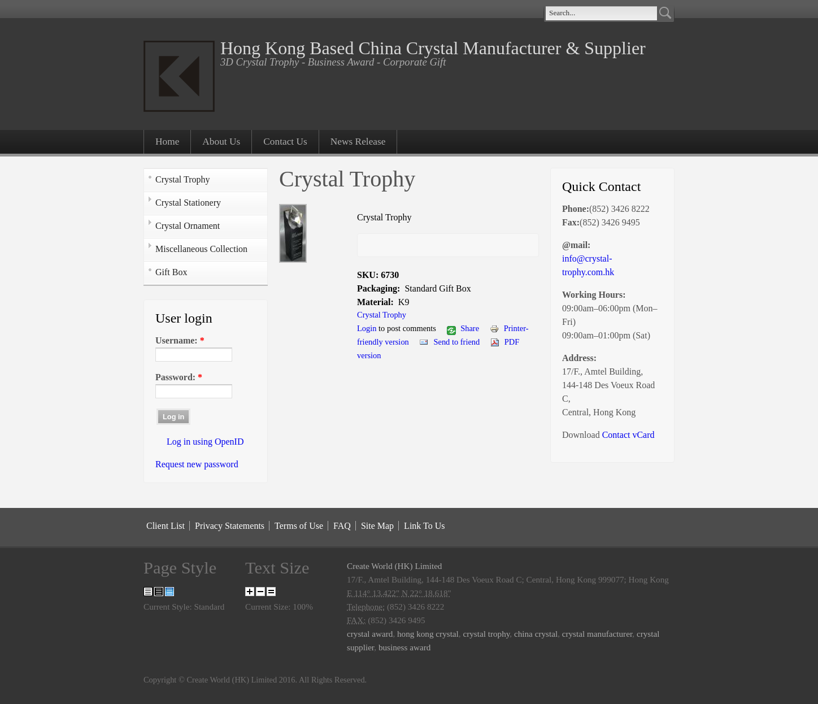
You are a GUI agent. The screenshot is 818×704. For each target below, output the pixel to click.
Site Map (377, 526)
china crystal (536, 633)
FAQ (342, 526)
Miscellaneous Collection (201, 249)
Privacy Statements (229, 526)
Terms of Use (299, 526)
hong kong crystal (428, 633)
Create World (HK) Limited (394, 566)
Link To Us (424, 526)
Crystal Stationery (188, 202)
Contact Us (285, 141)
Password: (178, 377)
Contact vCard (628, 435)
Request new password (196, 464)
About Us (221, 141)
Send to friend (449, 341)
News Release (358, 141)
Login (367, 328)
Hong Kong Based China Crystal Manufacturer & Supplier (433, 48)
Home (167, 141)
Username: (179, 340)
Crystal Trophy (182, 179)
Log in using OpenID (205, 441)
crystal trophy (486, 633)
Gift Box (171, 272)
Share (463, 328)
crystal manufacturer (597, 633)
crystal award (370, 633)
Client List (165, 526)
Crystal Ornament (187, 226)
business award (404, 647)
